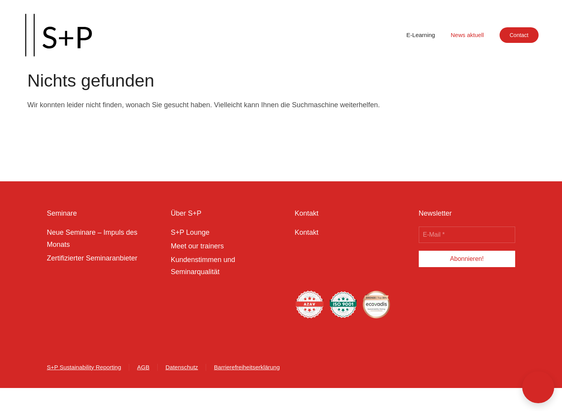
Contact (519, 35)
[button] (538, 387)
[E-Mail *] (467, 235)
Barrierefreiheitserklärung (246, 367)
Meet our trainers (197, 246)
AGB (143, 367)
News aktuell (467, 35)
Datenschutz (181, 367)
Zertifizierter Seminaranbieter (92, 258)
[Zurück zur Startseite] (58, 35)
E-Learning (420, 35)
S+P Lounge (190, 232)
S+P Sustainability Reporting (84, 367)
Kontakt (306, 232)
